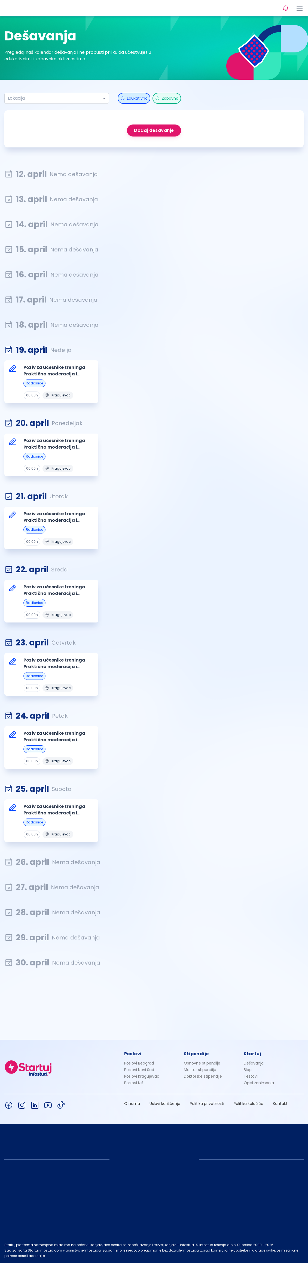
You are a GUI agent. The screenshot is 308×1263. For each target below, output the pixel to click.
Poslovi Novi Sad (139, 1069)
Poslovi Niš (133, 1083)
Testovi (251, 1076)
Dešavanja (254, 1063)
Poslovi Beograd (139, 1063)
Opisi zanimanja (259, 1083)
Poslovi (133, 1054)
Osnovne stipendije (202, 1063)
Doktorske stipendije (203, 1076)
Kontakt (280, 1103)
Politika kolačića (248, 1103)
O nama (132, 1103)
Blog (248, 1069)
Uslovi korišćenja (165, 1103)
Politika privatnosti (207, 1103)
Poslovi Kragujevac (141, 1076)
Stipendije (196, 1054)
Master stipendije (200, 1069)
